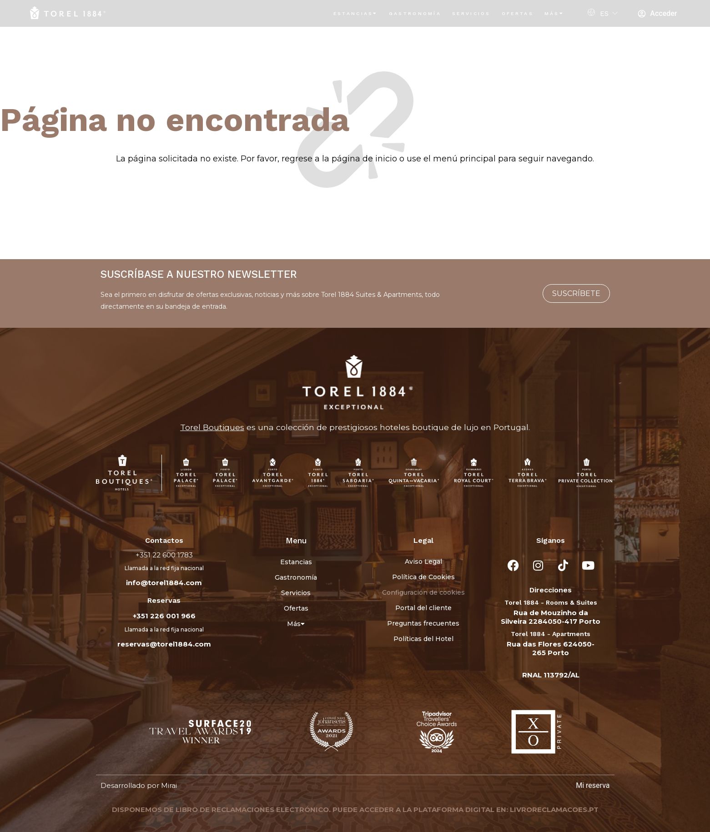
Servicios (471, 13)
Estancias (355, 13)
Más (554, 13)
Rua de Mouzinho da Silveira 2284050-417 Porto (550, 617)
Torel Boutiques (212, 427)
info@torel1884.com (164, 582)
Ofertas (518, 13)
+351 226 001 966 (164, 615)
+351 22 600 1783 (164, 555)
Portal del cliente (423, 608)
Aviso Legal (423, 561)
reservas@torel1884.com (164, 644)
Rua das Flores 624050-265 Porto (550, 648)
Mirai (169, 785)
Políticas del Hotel (423, 639)
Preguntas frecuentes (423, 623)
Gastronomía (415, 13)
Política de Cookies (423, 577)
